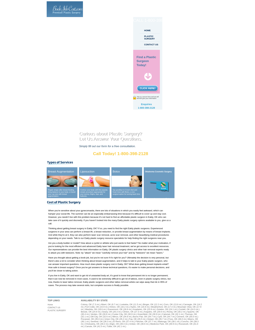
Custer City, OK (119, 314)
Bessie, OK (86, 312)
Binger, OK (148, 304)
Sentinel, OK (97, 321)
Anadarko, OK (140, 309)
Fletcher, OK (141, 321)
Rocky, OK (172, 312)
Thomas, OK (191, 314)
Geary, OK (107, 312)
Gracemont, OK (115, 309)
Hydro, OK (135, 307)
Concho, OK (187, 321)
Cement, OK (182, 316)
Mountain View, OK (186, 307)
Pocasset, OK (87, 319)
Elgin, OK (114, 324)
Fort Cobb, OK (92, 307)
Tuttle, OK (111, 326)
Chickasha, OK (92, 324)
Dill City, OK (96, 316)
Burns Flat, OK (140, 316)
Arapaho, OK (150, 312)
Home (50, 305)
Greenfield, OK (144, 314)
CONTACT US (151, 44)
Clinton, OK (128, 312)
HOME (147, 30)
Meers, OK (193, 319)
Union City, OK (111, 319)
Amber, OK (134, 324)
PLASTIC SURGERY (149, 37)
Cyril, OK (162, 316)
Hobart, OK (152, 319)
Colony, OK (86, 304)
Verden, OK (96, 314)
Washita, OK (91, 309)
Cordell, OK (184, 309)
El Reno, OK (119, 321)
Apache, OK (193, 312)
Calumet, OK (168, 314)
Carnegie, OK (189, 304)
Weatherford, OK (159, 307)
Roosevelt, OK (186, 324)
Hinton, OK (114, 307)
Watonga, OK (164, 321)
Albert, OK (106, 304)
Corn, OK (168, 304)
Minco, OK (118, 316)
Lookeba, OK (126, 304)
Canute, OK (90, 326)
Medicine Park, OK (159, 324)
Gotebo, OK (162, 309)
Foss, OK (172, 319)
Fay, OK (133, 319)
